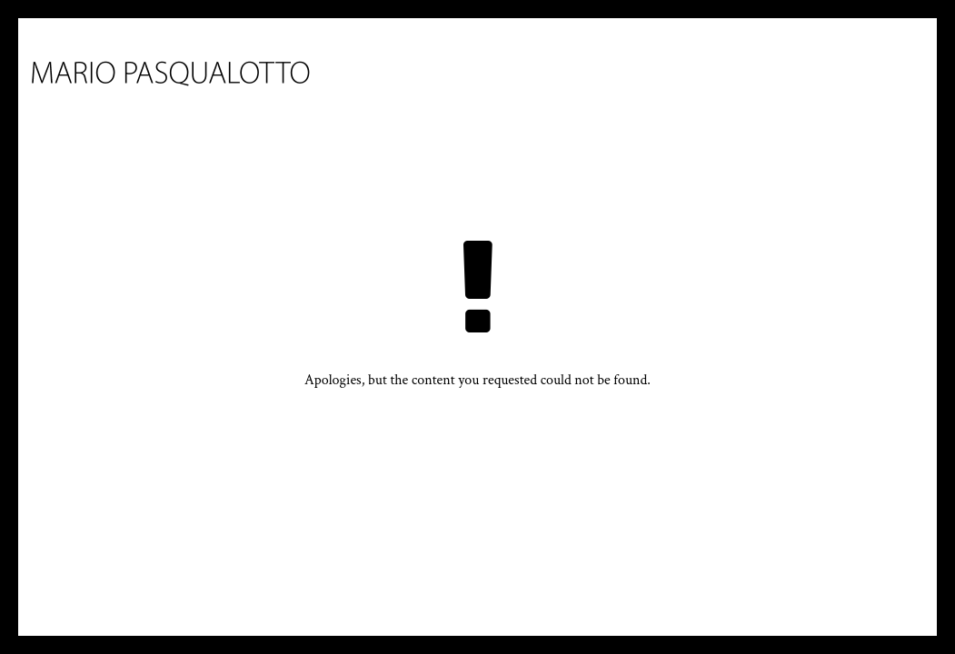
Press (571, 107)
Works (484, 107)
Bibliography (671, 107)
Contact (782, 107)
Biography (391, 107)
